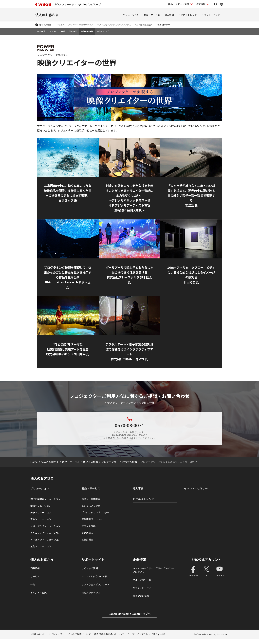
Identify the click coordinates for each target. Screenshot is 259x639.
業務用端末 (87, 532)
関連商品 (73, 31)
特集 (32, 584)
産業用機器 (87, 539)
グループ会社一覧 (142, 579)
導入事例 (169, 15)
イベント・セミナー (212, 15)
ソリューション (131, 15)
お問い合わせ (38, 634)
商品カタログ (103, 31)
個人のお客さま (42, 559)
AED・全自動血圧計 (143, 24)
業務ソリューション (40, 546)
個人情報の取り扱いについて (109, 634)
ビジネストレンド (187, 15)
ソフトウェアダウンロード (95, 584)
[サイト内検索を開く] (216, 4)
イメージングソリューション (45, 526)
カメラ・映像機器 (91, 499)
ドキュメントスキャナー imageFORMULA (74, 24)
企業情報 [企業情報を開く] (200, 4)
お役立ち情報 (87, 31)
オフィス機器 (45, 24)
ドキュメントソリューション (45, 539)
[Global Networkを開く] (222, 4)
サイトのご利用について (78, 634)
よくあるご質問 (90, 568)
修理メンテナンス (91, 592)
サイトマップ (55, 634)
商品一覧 (41, 31)
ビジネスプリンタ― (92, 505)
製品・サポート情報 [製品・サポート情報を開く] (178, 4)
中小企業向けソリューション (45, 499)
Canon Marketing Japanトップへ (129, 614)
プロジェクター (163, 24)
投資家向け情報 (141, 596)
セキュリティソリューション (45, 532)
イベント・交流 (38, 592)
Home (34, 462)
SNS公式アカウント (206, 559)
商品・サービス (152, 15)
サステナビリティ (142, 588)
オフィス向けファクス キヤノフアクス (114, 24)
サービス (35, 576)
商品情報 (35, 568)
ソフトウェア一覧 (57, 31)
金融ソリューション (40, 505)
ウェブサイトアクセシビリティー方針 (147, 634)
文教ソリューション (40, 519)
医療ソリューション (40, 512)
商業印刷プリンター (92, 519)
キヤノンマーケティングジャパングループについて (153, 570)
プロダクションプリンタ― (95, 512)
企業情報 (139, 559)
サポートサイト (93, 559)
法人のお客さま (46, 14)
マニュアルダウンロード (94, 576)
